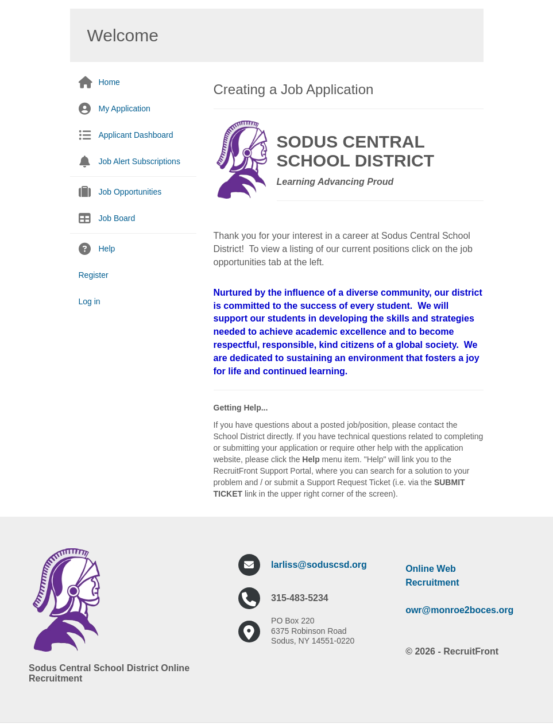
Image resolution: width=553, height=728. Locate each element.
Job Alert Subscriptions (139, 161)
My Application (124, 108)
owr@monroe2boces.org (459, 610)
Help (107, 248)
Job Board (117, 218)
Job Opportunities (130, 191)
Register (94, 275)
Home (109, 82)
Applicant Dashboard (136, 135)
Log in (89, 301)
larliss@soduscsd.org (319, 565)
